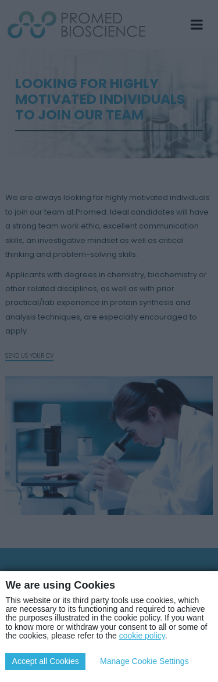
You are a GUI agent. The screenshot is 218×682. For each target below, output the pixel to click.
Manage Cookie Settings (144, 661)
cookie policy (142, 635)
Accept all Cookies (45, 661)
